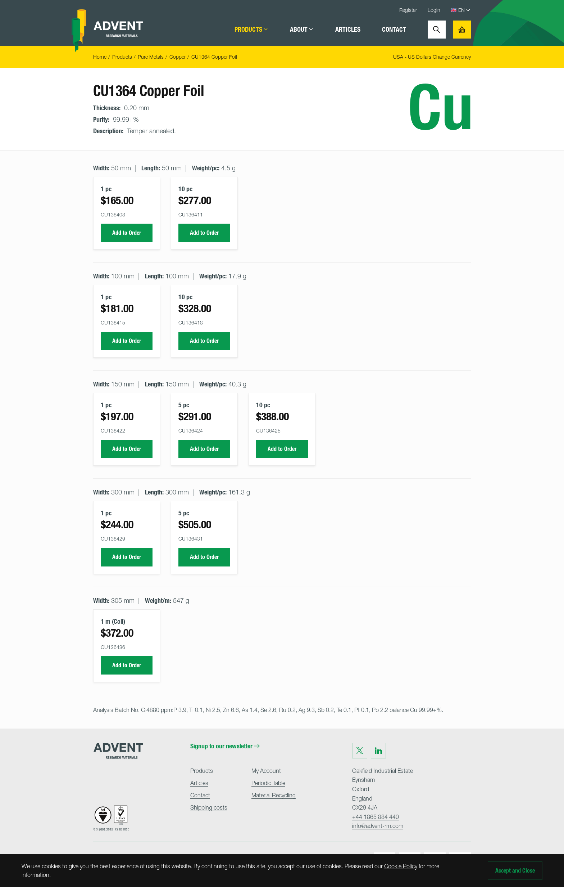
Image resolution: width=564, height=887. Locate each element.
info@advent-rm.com (377, 826)
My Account (266, 770)
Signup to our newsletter (225, 746)
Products (251, 29)
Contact (394, 29)
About (302, 29)
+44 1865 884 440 (375, 817)
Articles (347, 29)
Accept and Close (515, 870)
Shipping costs (208, 807)
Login (434, 10)
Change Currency (452, 57)
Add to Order (126, 232)
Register (408, 10)
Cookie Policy (400, 866)
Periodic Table (268, 783)
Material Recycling (273, 795)
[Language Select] (464, 10)
